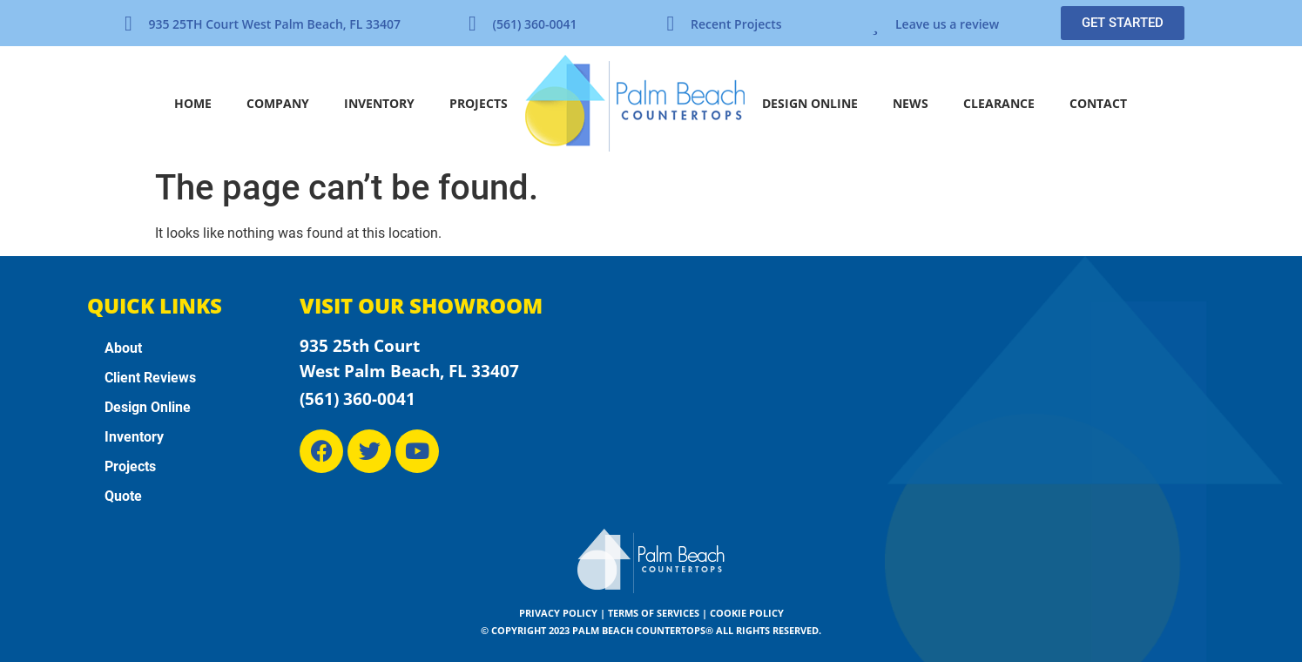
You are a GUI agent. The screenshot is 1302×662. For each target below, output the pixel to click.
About (123, 348)
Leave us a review (947, 24)
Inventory (379, 103)
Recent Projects (736, 24)
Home (193, 103)
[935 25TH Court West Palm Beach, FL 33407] (128, 23)
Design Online (810, 103)
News (910, 103)
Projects (478, 103)
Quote (123, 496)
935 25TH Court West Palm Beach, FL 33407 (274, 24)
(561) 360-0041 (534, 24)
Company (277, 103)
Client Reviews (150, 377)
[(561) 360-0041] (472, 23)
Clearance (999, 103)
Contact (1098, 103)
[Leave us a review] (875, 23)
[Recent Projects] (670, 23)
